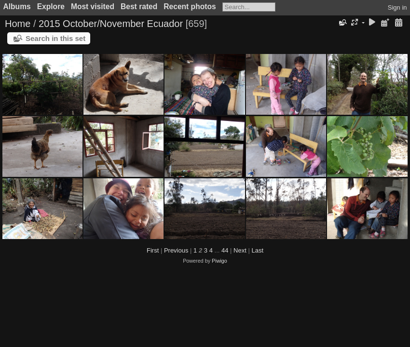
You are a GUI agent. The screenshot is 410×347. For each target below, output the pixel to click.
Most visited (92, 6)
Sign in (397, 7)
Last (257, 250)
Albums (17, 6)
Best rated (139, 6)
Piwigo (219, 261)
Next (239, 250)
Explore (51, 6)
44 (224, 250)
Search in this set (55, 38)
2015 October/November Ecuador (111, 23)
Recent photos (190, 6)
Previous (176, 250)
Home (17, 23)
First (153, 250)
